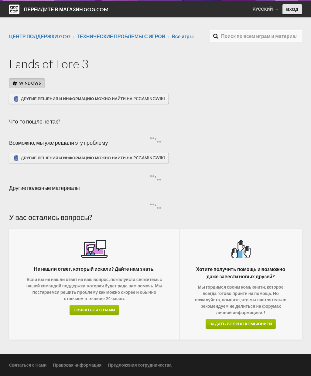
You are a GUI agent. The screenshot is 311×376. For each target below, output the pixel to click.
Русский (263, 9)
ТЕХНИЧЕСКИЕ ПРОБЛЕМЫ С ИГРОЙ (121, 36)
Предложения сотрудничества (139, 365)
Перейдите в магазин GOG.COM (66, 9)
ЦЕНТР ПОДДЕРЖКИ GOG (39, 36)
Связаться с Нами (94, 309)
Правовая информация (77, 365)
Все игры (182, 36)
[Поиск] (256, 36)
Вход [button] (292, 9)
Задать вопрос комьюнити (241, 323)
